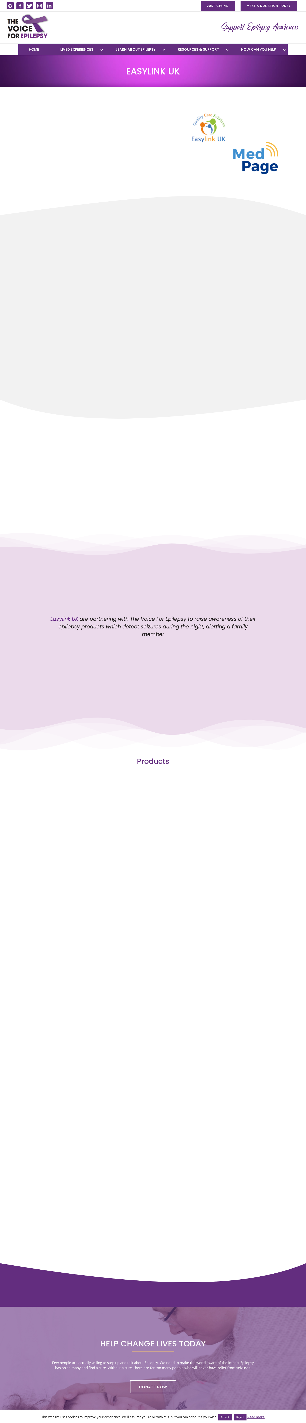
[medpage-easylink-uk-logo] (235, 106)
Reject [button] (240, 1417)
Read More (256, 1417)
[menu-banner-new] (260, 26)
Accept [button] (225, 1417)
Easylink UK (64, 618)
